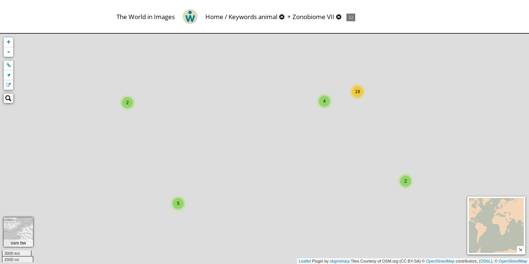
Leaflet (305, 261)
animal (267, 16)
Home (214, 16)
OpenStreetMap (440, 261)
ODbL (486, 261)
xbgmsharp (340, 261)
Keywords (242, 16)
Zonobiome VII (313, 16)
